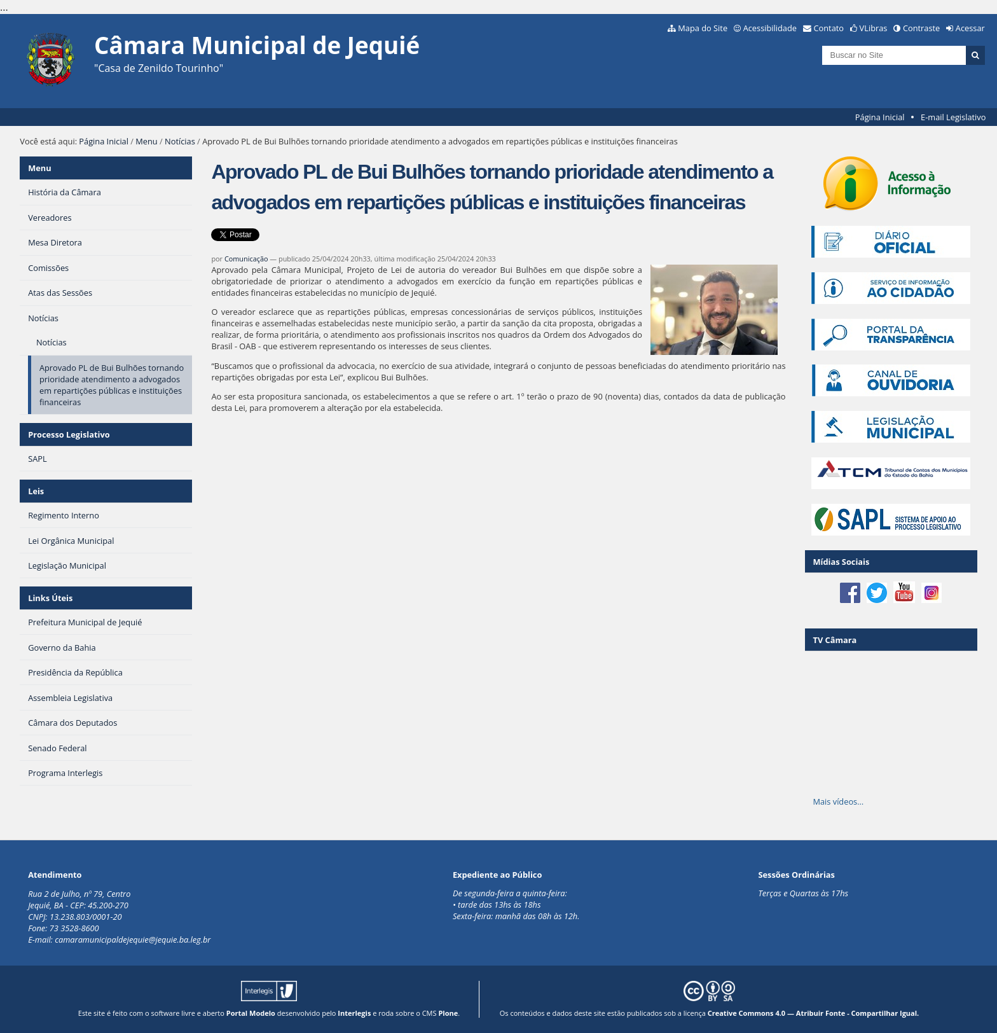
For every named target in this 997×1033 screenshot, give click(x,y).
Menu (146, 141)
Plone (448, 1013)
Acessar (970, 28)
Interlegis (354, 1013)
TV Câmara (834, 640)
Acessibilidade (770, 28)
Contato (829, 28)
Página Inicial (880, 117)
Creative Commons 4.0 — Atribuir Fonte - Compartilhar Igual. (813, 1013)
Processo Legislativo (68, 434)
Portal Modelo (250, 1013)
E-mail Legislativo (953, 117)
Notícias (180, 141)
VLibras (874, 28)
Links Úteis (50, 598)
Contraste (921, 28)
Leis (36, 491)
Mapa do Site (702, 28)
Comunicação (246, 258)
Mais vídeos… (838, 801)
